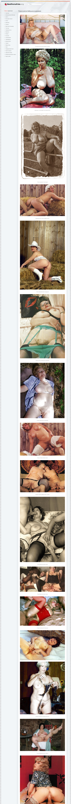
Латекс (7, 43)
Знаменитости (8, 30)
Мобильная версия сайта (11, 54)
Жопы (7, 20)
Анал (6, 47)
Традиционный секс (10, 48)
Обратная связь (9, 52)
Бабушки (7, 22)
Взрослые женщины (10, 26)
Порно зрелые (8, 50)
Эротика (7, 13)
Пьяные (7, 24)
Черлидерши (8, 39)
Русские (7, 35)
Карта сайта (8, 56)
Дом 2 (7, 16)
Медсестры (8, 45)
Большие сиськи (9, 18)
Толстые (7, 28)
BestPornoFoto (15, 4)
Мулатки (7, 31)
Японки (7, 33)
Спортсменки (8, 37)
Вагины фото (8, 41)
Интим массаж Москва (10, 15)
